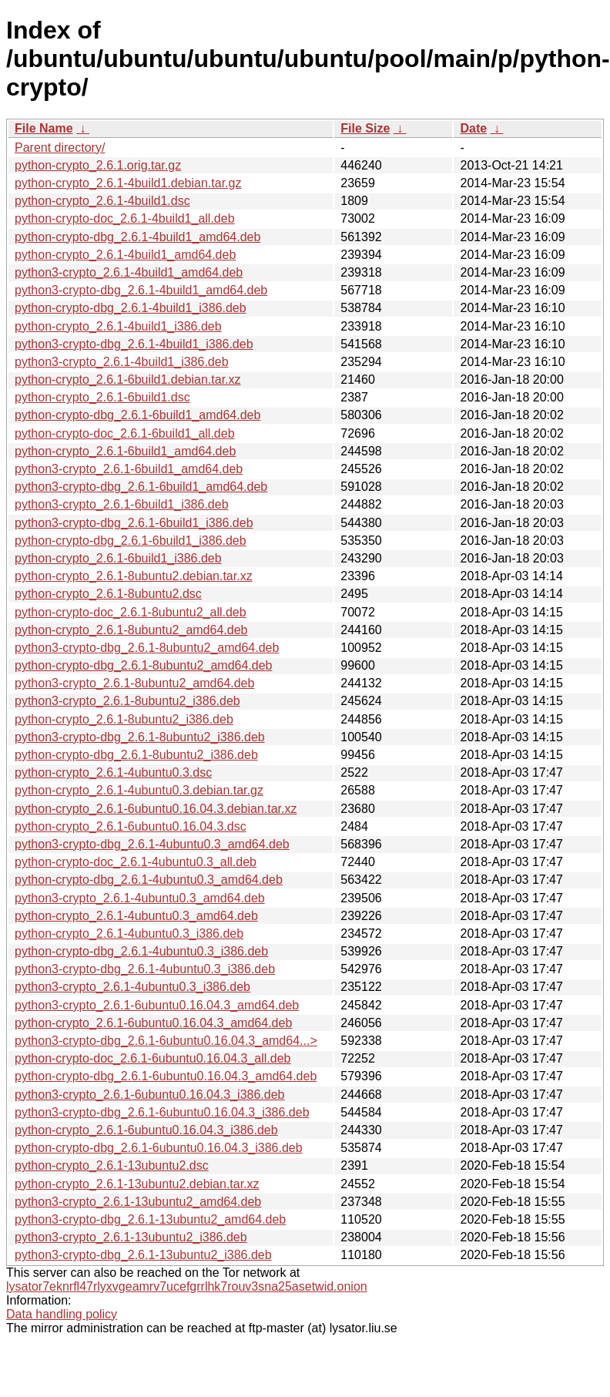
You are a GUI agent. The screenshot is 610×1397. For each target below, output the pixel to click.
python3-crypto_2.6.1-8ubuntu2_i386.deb (127, 700)
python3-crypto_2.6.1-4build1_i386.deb (122, 361)
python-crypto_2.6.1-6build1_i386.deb (118, 558)
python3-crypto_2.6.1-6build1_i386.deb (122, 504)
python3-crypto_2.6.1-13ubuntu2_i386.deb (131, 1237)
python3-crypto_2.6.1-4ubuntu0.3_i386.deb (132, 986)
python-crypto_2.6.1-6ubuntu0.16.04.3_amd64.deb (153, 1022)
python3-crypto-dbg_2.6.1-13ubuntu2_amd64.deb (150, 1219)
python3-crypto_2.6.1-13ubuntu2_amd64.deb (138, 1201)
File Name (44, 128)
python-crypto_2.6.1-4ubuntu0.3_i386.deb (129, 933)
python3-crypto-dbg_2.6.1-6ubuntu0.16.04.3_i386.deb (162, 1112)
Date (473, 128)
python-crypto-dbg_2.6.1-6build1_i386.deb (130, 540)
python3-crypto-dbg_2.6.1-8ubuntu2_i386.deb (140, 737)
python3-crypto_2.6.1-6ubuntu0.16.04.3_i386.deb (150, 1094)
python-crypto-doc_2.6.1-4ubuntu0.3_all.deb (135, 861)
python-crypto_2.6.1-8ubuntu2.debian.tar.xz (134, 576)
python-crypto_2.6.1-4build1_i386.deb (118, 326)
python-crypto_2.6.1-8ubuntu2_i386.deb (124, 719)
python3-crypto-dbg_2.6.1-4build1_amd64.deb (141, 290)
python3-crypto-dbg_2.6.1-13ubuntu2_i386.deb (143, 1254)
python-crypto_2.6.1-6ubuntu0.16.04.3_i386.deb (146, 1130)
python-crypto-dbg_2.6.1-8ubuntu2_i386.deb (136, 754)
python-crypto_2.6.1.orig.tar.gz (98, 165)
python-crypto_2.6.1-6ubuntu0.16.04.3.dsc (130, 826)
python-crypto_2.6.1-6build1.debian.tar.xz (128, 379)
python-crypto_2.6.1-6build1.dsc (102, 397)
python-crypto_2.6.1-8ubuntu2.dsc (108, 593)
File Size (365, 128)
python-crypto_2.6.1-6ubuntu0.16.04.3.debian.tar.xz (156, 808)
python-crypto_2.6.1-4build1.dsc (102, 200)
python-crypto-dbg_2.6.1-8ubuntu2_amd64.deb (143, 665)
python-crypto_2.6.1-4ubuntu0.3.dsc (113, 772)
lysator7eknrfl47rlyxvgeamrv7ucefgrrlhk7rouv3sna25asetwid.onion (186, 1286)
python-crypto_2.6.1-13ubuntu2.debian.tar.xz (137, 1183)
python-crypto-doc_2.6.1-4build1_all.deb (125, 218)
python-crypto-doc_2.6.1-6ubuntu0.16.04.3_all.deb (152, 1058)
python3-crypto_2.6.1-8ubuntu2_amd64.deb (134, 683)
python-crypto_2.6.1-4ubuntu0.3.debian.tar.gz (139, 790)
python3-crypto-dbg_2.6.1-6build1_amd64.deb (141, 486)
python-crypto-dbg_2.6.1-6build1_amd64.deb (137, 414)
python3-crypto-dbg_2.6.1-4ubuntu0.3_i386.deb (145, 969)
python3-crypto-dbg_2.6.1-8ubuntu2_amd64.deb (147, 647)
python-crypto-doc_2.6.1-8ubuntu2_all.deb (130, 612)
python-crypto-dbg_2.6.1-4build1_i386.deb (130, 307)
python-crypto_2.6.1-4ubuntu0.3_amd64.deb (136, 915)
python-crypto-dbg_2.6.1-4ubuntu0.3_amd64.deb (149, 879)
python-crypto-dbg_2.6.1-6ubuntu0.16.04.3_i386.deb (159, 1147)
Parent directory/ (60, 147)
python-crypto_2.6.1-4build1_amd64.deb (125, 254)
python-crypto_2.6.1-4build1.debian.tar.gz (128, 183)
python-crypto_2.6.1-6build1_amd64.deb (125, 451)
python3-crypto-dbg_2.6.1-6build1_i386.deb (134, 522)
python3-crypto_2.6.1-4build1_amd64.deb (129, 272)
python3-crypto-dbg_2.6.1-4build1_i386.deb (134, 344)
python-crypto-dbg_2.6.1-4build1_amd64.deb (137, 236)
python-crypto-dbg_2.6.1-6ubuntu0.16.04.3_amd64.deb (166, 1076)
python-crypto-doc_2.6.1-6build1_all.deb (125, 433)
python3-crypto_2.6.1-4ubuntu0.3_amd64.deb (140, 898)
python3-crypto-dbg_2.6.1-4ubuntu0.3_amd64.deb (152, 844)
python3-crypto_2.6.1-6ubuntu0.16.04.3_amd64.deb (157, 1005)
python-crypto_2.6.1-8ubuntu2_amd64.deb (131, 629)
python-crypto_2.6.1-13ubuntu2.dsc (112, 1165)
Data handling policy (61, 1314)
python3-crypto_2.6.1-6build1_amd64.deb (129, 468)
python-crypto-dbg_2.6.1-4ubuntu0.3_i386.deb (141, 951)
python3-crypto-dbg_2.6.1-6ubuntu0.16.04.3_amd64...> (166, 1040)
